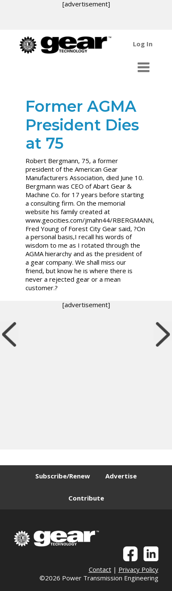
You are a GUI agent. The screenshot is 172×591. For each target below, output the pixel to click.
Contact (100, 569)
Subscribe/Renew (62, 476)
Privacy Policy (138, 569)
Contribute (86, 498)
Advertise (121, 476)
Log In (142, 44)
